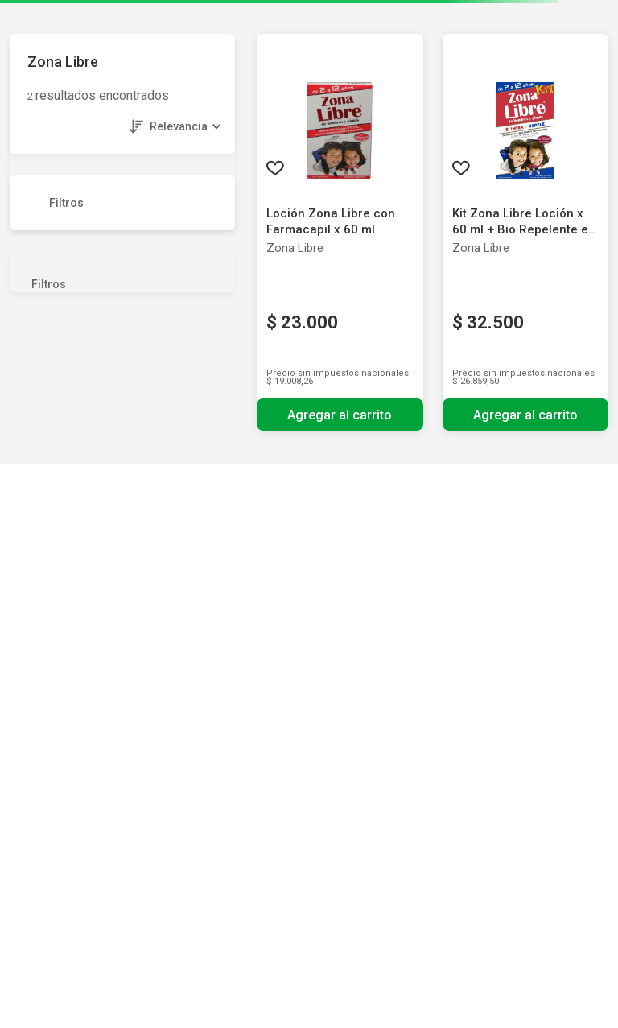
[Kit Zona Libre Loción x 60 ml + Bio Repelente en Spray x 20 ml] (526, 232)
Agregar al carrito (339, 415)
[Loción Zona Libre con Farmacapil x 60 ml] (340, 232)
